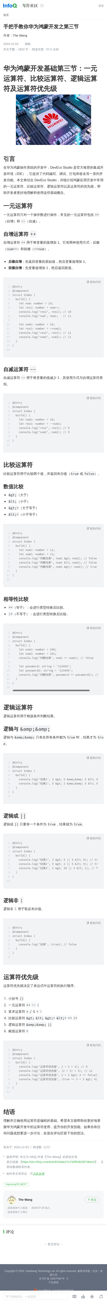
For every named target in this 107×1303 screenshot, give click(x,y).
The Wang (20, 35)
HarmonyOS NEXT (16, 1184)
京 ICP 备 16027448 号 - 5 (53, 1278)
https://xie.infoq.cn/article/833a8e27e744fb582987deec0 (58, 1162)
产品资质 (54, 1282)
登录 (101, 5)
